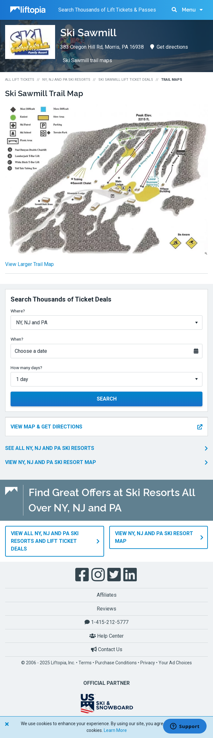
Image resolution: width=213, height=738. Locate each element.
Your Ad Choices (175, 662)
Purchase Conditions (116, 662)
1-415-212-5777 (106, 622)
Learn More (115, 730)
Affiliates (107, 595)
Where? (18, 310)
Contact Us (106, 649)
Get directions (169, 47)
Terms (85, 662)
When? (17, 339)
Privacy (147, 662)
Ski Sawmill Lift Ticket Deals (125, 80)
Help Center (106, 636)
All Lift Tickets (19, 80)
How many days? (26, 367)
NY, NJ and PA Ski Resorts (66, 80)
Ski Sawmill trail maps (87, 60)
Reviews (106, 609)
